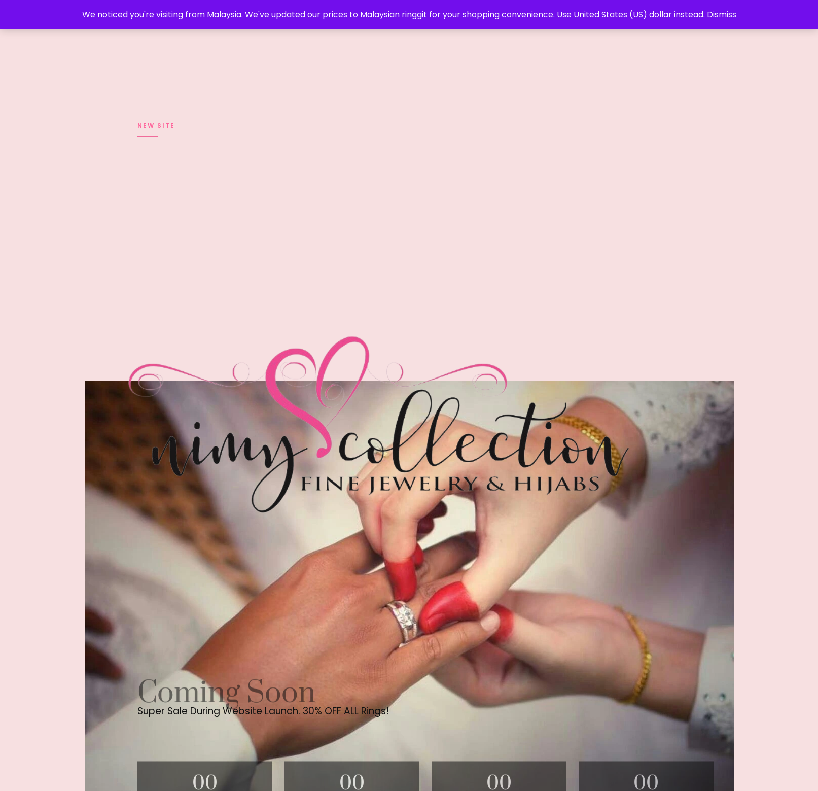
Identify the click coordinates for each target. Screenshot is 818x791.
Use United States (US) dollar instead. (631, 14)
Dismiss (721, 14)
